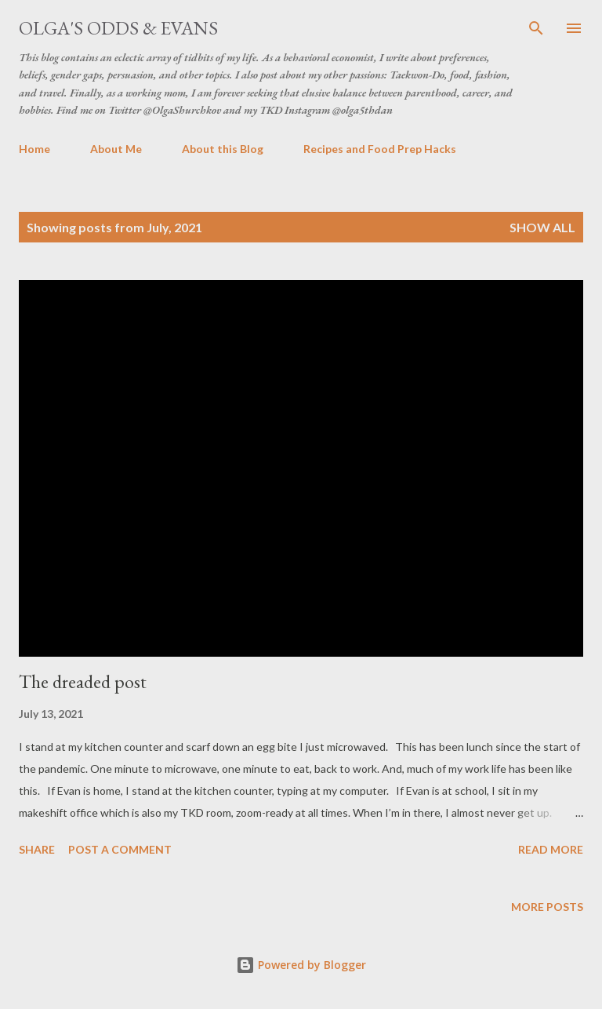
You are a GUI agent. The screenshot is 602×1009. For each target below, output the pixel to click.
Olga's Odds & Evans (118, 28)
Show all (542, 227)
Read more (550, 849)
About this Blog (222, 148)
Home (34, 148)
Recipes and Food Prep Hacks (379, 148)
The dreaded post (83, 681)
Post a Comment (120, 849)
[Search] (536, 28)
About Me (116, 148)
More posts (547, 906)
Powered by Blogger (301, 964)
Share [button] (37, 849)
